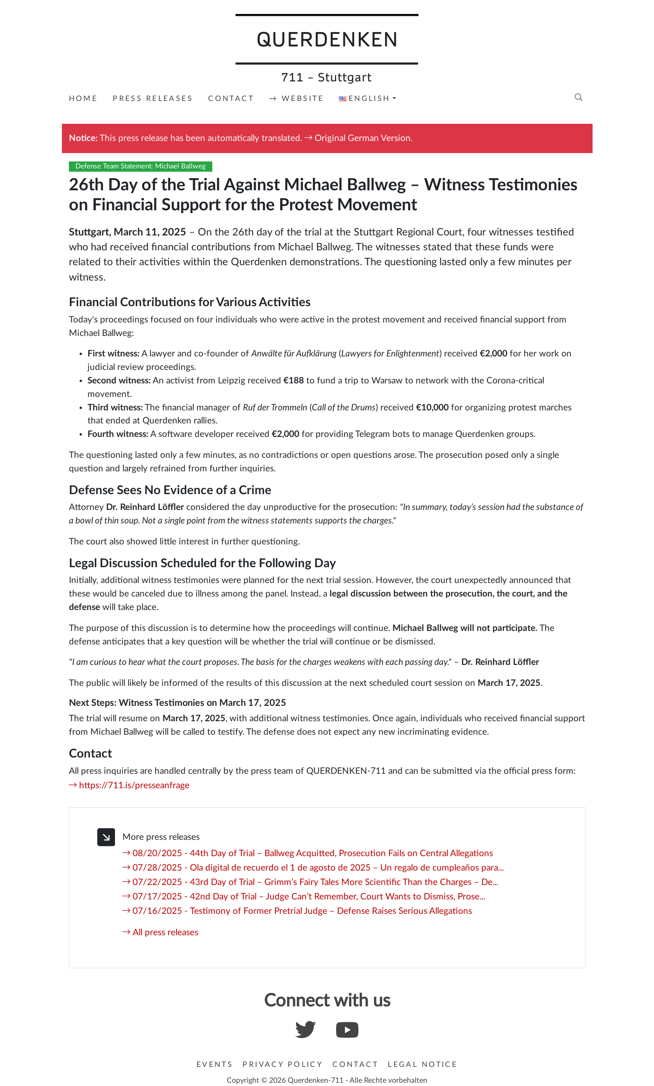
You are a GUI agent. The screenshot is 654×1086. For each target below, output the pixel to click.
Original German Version (363, 138)
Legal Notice (423, 1064)
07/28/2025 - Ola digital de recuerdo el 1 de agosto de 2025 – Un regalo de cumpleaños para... (318, 868)
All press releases (165, 932)
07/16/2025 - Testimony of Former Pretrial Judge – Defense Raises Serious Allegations (302, 911)
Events (215, 1064)
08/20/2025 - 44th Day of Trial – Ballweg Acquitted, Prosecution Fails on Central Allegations (313, 853)
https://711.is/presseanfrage (134, 785)
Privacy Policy (283, 1064)
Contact (355, 1064)
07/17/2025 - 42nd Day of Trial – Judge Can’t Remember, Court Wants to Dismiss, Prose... (309, 896)
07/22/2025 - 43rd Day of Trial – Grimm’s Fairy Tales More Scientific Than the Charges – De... (315, 882)
